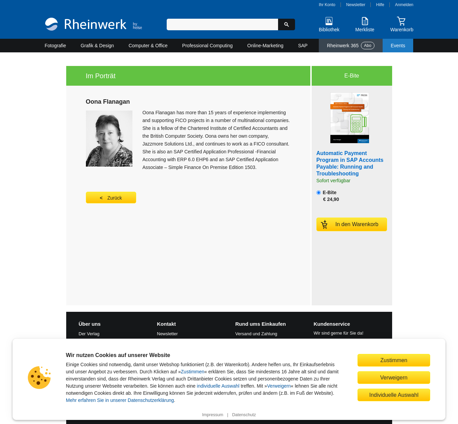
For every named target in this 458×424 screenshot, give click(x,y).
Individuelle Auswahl (394, 395)
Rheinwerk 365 (350, 45)
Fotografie (55, 45)
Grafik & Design (97, 45)
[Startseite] (93, 25)
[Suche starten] (286, 24)
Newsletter (355, 4)
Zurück (114, 198)
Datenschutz (244, 414)
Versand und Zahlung (256, 333)
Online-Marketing (265, 45)
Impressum (212, 414)
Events (398, 45)
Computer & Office (148, 45)
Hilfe (380, 4)
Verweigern (279, 386)
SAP (303, 45)
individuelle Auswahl (218, 386)
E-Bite (327, 196)
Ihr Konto (327, 4)
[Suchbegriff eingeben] (222, 24)
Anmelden (404, 4)
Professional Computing (207, 45)
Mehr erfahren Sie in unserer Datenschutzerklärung (120, 400)
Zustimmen (192, 371)
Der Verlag (89, 333)
